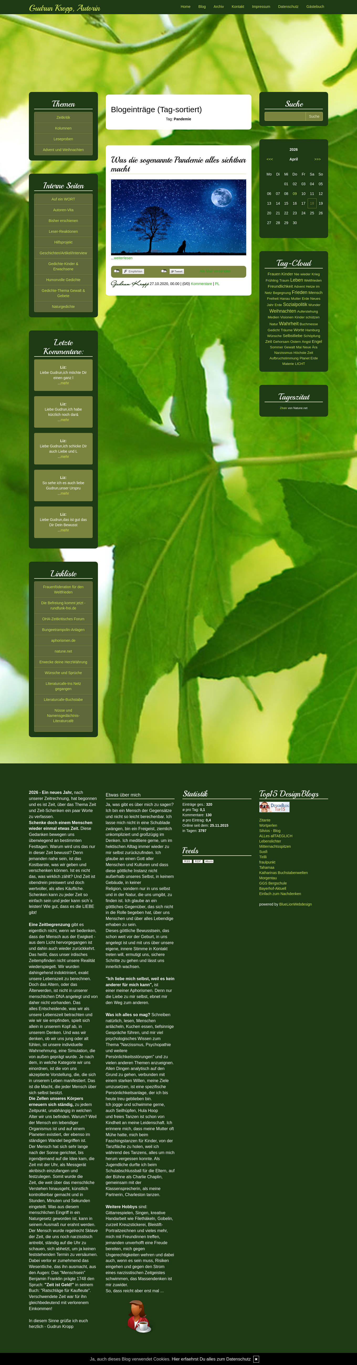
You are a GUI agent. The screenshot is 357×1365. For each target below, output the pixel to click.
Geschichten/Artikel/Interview (63, 253)
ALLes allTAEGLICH (276, 836)
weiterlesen (123, 258)
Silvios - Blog (270, 831)
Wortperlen (268, 825)
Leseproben (63, 139)
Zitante (265, 820)
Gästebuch (315, 6)
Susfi (263, 852)
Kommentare (201, 284)
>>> (317, 159)
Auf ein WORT (63, 199)
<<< (270, 159)
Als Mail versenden (215, 271)
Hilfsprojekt (63, 242)
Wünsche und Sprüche (63, 673)
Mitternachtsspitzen (275, 846)
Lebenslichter (270, 841)
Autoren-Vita (63, 210)
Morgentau (268, 878)
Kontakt (238, 6)
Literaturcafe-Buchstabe (63, 699)
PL (217, 284)
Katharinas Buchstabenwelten (283, 873)
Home (185, 6)
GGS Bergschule (273, 883)
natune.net (63, 651)
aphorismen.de (63, 640)
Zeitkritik (63, 117)
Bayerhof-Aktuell (272, 888)
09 (295, 194)
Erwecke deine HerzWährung (63, 662)
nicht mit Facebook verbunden (117, 271)
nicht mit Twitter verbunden (164, 271)
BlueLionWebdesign (295, 904)
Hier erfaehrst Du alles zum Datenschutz (211, 1359)
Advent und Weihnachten (63, 150)
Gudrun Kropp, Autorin (64, 8)
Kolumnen (63, 128)
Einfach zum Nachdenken (280, 894)
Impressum (261, 6)
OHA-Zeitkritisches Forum (63, 619)
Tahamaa (267, 867)
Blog (202, 6)
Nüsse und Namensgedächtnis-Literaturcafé (63, 715)
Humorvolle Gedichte (63, 280)
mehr (65, 383)
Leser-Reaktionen (63, 231)
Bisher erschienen (63, 221)
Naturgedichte (63, 306)
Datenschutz (288, 6)
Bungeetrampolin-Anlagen (63, 630)
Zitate (283, 408)
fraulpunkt (267, 862)
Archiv (219, 6)
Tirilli (263, 857)
